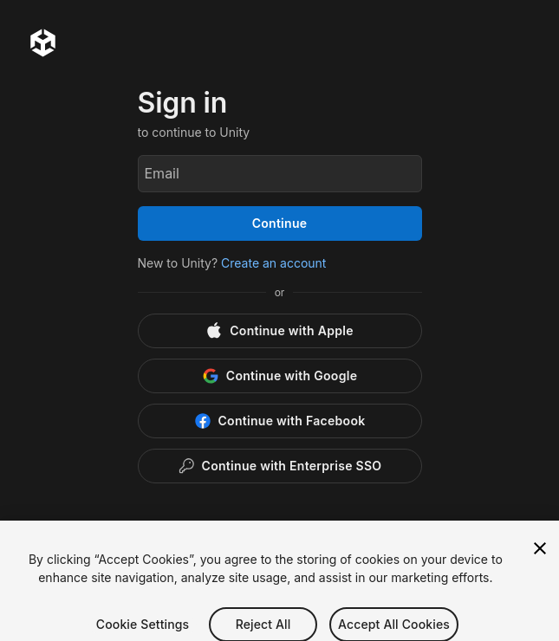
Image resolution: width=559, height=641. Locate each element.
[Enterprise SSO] (280, 466)
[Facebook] (280, 421)
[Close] (540, 570)
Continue (280, 223)
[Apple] (280, 331)
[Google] (280, 376)
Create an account (273, 263)
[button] (280, 537)
